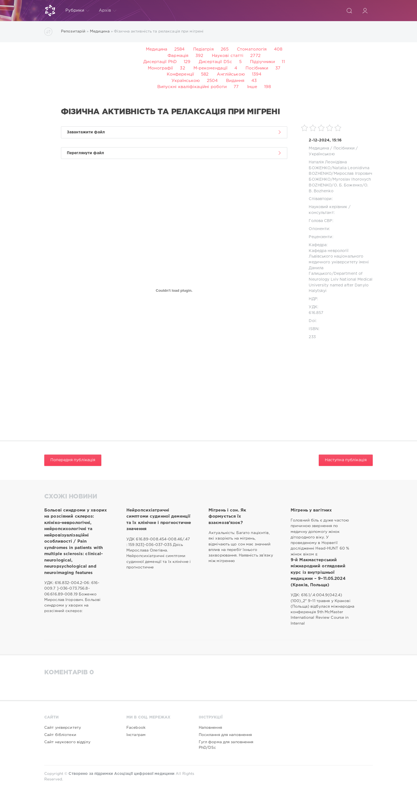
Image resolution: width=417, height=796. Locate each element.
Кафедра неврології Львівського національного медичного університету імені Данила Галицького (339, 262)
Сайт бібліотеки (60, 735)
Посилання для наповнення (225, 735)
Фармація (178, 56)
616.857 (316, 313)
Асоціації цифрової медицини (144, 773)
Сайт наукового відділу (67, 742)
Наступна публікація (346, 460)
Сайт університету (62, 727)
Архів (108, 11)
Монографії (160, 68)
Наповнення (210, 727)
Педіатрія (203, 49)
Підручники (262, 62)
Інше (252, 87)
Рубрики (77, 11)
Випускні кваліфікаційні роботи (192, 87)
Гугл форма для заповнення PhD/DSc (226, 744)
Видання (235, 81)
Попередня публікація (72, 460)
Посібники (257, 68)
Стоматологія (252, 49)
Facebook (136, 727)
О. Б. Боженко (348, 185)
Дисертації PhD (160, 62)
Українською (185, 81)
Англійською (231, 74)
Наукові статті (228, 56)
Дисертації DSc (215, 62)
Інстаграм (136, 735)
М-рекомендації (210, 68)
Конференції (180, 74)
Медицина (156, 49)
